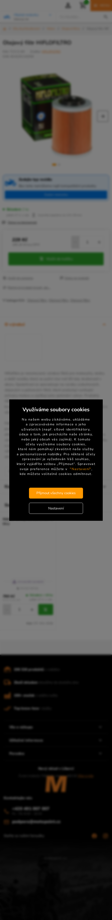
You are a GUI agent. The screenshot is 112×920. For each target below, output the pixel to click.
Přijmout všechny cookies (56, 492)
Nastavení (56, 508)
